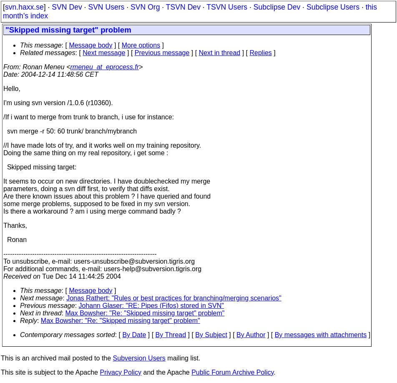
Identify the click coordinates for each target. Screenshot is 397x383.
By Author (250, 334)
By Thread (171, 334)
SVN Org (145, 7)
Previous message (162, 52)
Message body (90, 45)
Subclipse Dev (277, 7)
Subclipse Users (333, 7)
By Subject (211, 334)
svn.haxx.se (24, 7)
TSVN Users (226, 7)
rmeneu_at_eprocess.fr (104, 67)
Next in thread (220, 52)
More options (141, 45)
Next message (104, 52)
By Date (134, 334)
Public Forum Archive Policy (232, 372)
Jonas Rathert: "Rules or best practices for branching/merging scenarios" (173, 298)
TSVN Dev (183, 7)
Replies (261, 52)
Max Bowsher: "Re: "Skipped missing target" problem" (145, 313)
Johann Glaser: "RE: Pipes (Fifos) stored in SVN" (151, 305)
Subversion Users (139, 358)
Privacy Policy (120, 372)
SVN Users (106, 7)
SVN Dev (67, 7)
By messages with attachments (321, 334)
